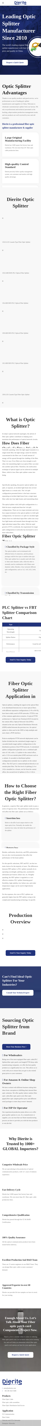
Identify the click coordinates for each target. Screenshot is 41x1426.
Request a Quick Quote (15, 62)
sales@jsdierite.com (9, 1384)
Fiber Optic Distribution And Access (13, 1401)
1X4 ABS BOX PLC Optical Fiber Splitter (15, 303)
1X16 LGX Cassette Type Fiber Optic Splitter (16, 242)
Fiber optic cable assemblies (10, 1398)
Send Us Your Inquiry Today (20, 660)
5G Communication (8, 1410)
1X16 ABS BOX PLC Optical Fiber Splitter (15, 273)
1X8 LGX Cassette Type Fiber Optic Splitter (16, 394)
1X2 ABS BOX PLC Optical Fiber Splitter (15, 363)
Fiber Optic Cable (7, 1395)
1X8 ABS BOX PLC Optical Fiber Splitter (15, 333)
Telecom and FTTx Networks (11, 1416)
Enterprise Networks (8, 1419)
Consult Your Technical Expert (17, 993)
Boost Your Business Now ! (16, 1047)
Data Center (6, 1413)
